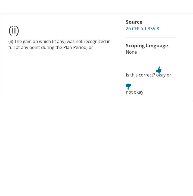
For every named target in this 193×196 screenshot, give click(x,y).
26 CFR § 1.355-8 (142, 29)
